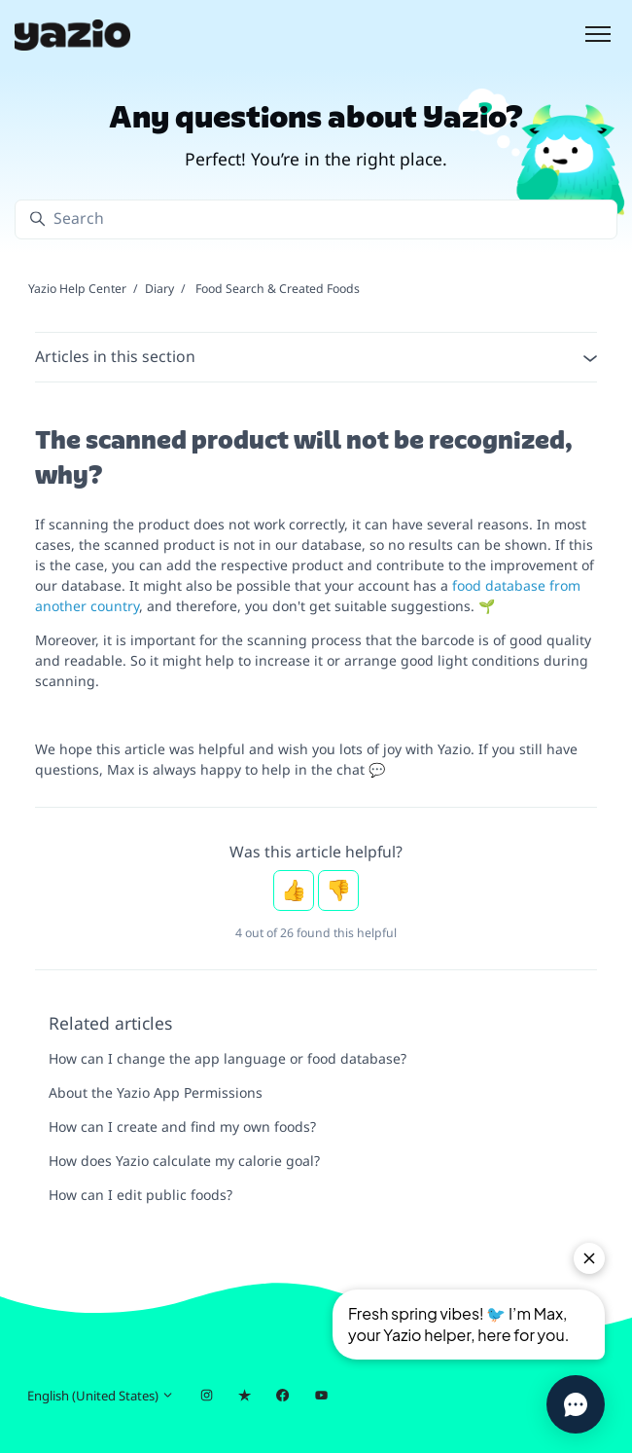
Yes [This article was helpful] (293, 890)
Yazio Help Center (77, 288)
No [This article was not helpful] (338, 890)
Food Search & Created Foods (277, 288)
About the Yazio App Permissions (156, 1092)
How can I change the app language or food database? (227, 1058)
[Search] (316, 219)
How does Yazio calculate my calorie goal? (184, 1160)
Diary (159, 288)
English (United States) (100, 1395)
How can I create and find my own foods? (182, 1126)
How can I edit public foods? (140, 1194)
